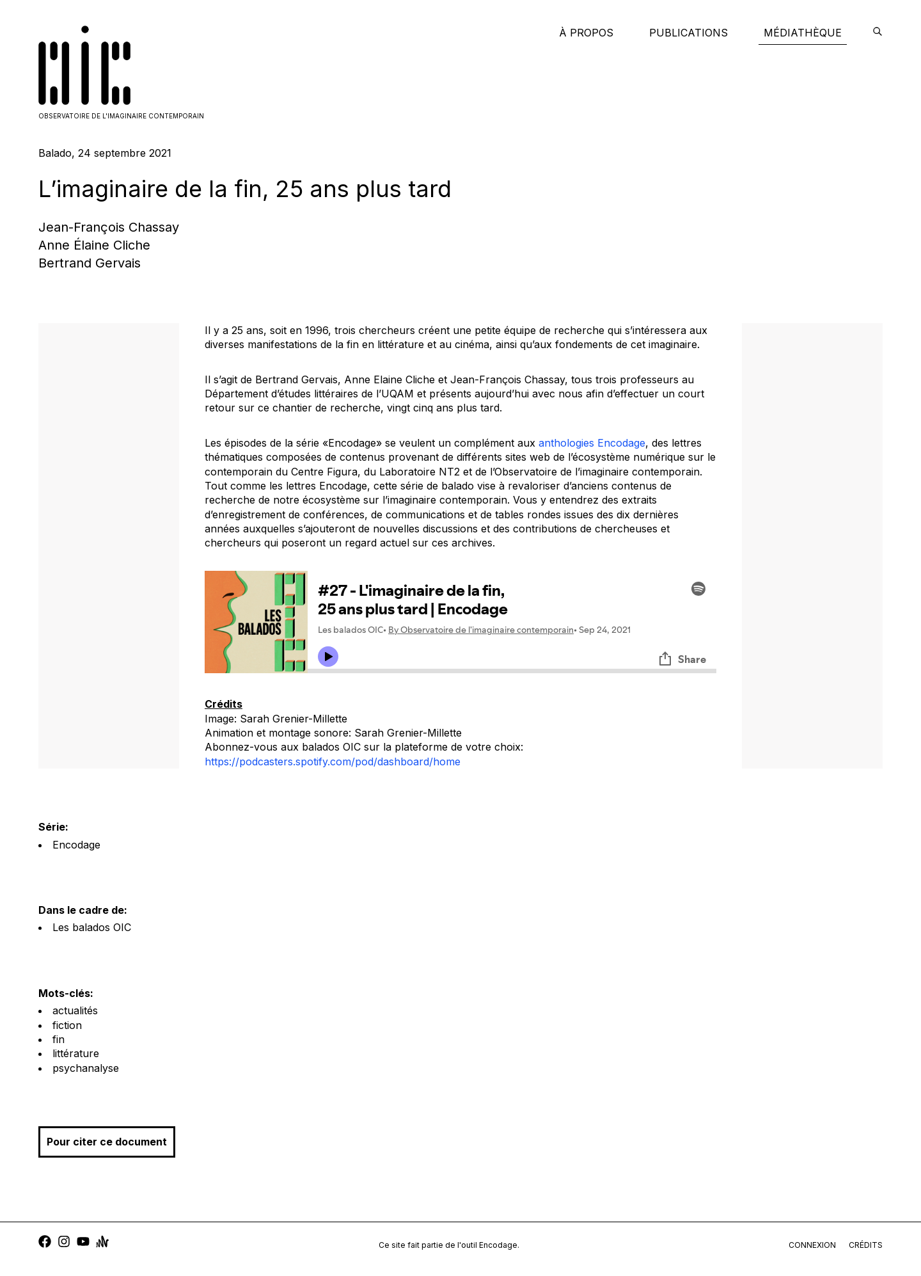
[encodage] (877, 33)
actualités (75, 1010)
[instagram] (64, 1243)
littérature (75, 1053)
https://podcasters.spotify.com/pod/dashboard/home (332, 761)
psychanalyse (85, 1068)
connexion (812, 1245)
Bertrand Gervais (89, 263)
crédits (866, 1245)
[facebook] (44, 1243)
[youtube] (83, 1243)
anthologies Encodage (592, 442)
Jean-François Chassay (108, 227)
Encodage (76, 844)
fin (58, 1039)
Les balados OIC (91, 927)
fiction (67, 1025)
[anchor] (102, 1243)
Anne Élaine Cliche (94, 245)
